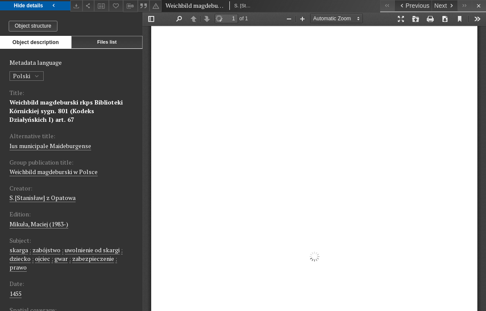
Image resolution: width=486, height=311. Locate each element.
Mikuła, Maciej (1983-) (39, 224)
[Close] (479, 6)
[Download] (76, 6)
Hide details (35, 6)
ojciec (42, 258)
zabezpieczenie (93, 258)
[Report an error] (155, 6)
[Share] (89, 6)
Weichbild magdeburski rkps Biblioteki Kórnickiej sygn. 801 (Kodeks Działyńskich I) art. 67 (66, 111)
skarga (19, 250)
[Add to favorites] (116, 6)
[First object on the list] (387, 6)
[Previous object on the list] (413, 6)
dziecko (20, 258)
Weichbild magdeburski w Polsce (54, 172)
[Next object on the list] (444, 6)
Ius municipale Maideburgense (50, 146)
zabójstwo (46, 250)
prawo (18, 267)
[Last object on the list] (464, 6)
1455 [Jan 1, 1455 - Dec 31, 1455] (16, 293)
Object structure (33, 26)
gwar (61, 258)
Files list (107, 41)
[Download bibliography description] (130, 6)
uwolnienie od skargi (92, 250)
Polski (26, 76)
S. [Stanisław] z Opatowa (43, 198)
